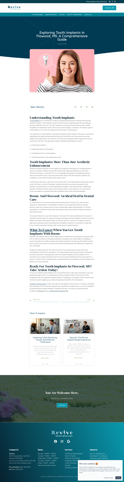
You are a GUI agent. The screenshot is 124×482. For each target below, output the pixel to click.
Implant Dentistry (51, 14)
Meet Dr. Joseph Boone (74, 14)
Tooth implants (35, 121)
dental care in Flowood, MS (59, 291)
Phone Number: (96, 2)
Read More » (45, 358)
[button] (62, 405)
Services (62, 14)
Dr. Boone (40, 291)
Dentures (68, 465)
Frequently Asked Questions (74, 461)
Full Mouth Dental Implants (74, 454)
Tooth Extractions (71, 463)
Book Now (109, 8)
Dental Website (47, 476)
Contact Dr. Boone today (38, 284)
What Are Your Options (72, 458)
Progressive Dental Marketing (70, 476)
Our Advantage (38, 14)
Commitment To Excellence (98, 456)
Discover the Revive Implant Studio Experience (79, 338)
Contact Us (88, 14)
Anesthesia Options (71, 468)
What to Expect (41, 230)
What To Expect (70, 456)
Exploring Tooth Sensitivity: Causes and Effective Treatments (45, 339)
